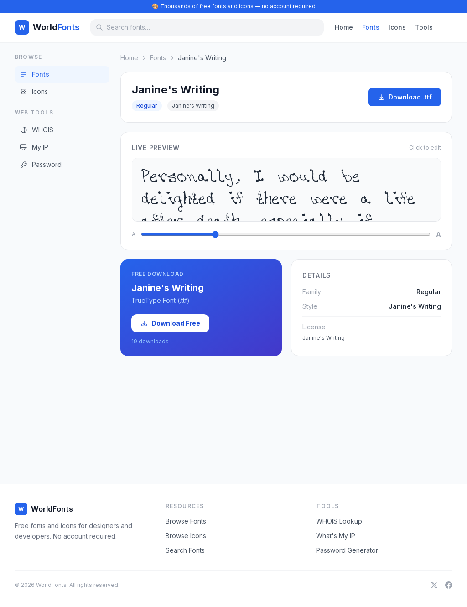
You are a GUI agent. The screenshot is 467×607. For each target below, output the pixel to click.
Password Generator (347, 550)
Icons (397, 27)
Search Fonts (185, 550)
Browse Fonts (186, 521)
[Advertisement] (51, 319)
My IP (34, 147)
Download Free (170, 323)
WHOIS (36, 130)
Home (344, 27)
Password (41, 164)
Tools (424, 27)
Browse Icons (186, 536)
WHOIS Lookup (339, 521)
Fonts (370, 27)
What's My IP (335, 536)
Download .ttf (405, 97)
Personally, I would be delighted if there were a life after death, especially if (286, 190)
